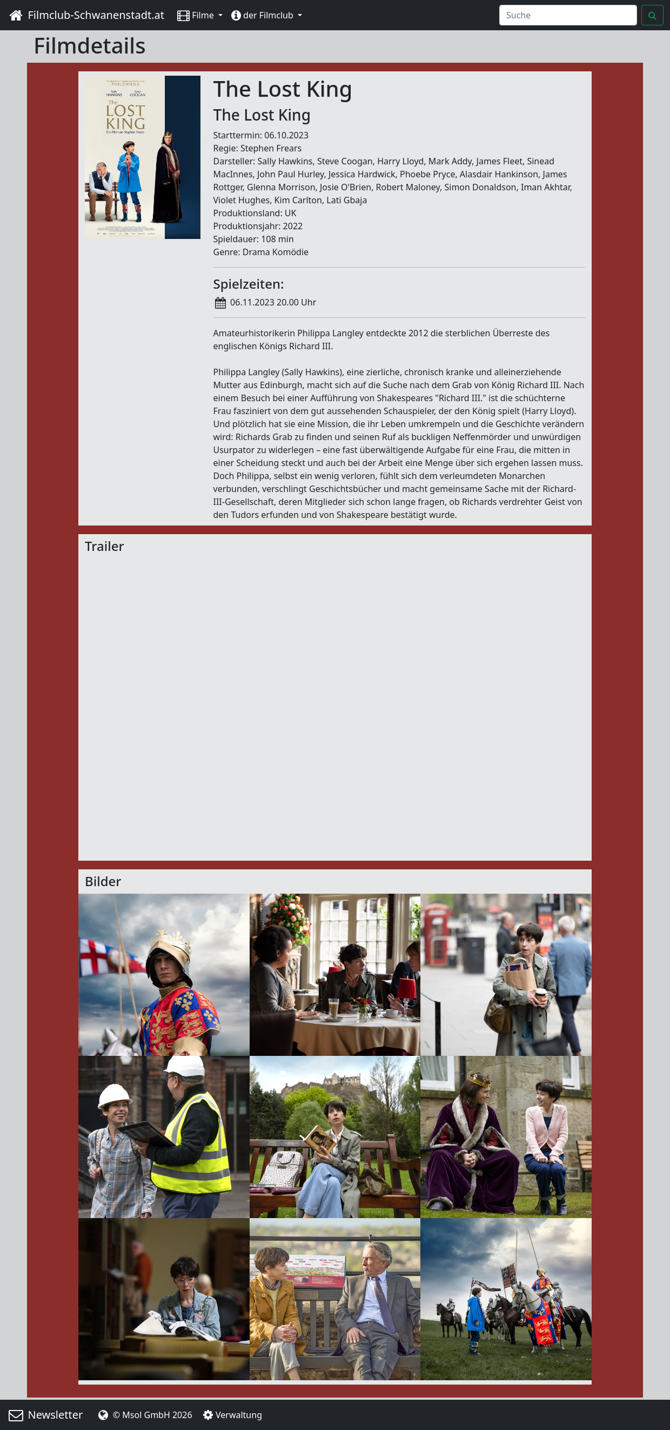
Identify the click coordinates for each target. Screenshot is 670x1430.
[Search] (568, 15)
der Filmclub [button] (263, 15)
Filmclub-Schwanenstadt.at (85, 15)
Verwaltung (231, 1415)
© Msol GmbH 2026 (144, 1415)
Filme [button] (196, 15)
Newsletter (44, 1414)
